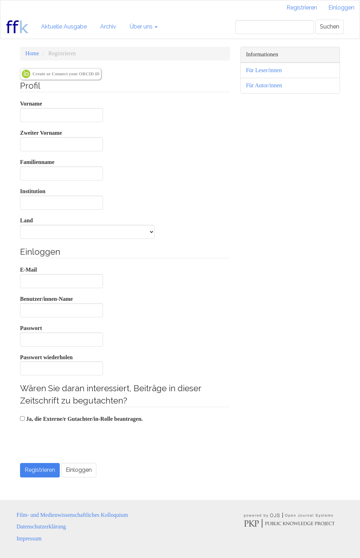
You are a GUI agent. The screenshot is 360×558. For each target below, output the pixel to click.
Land (87, 228)
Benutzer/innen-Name (61, 306)
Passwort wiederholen (61, 365)
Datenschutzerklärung (41, 527)
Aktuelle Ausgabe (64, 26)
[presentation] (73, 444)
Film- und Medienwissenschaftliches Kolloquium (72, 515)
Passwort (61, 336)
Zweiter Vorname (61, 140)
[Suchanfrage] (274, 27)
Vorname (61, 111)
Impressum (29, 538)
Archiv (108, 26)
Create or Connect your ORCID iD (60, 74)
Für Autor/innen (264, 85)
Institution (61, 199)
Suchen (329, 26)
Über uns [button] (144, 26)
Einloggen (341, 7)
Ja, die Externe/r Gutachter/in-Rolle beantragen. (81, 419)
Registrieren (302, 7)
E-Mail (61, 277)
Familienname (61, 169)
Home (32, 53)
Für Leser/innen (264, 70)
